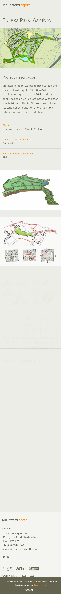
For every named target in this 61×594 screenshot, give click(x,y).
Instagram (8, 557)
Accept (29, 589)
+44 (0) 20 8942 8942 (13, 545)
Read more (40, 585)
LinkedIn (4, 557)
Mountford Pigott (16, 5)
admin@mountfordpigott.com (19, 549)
